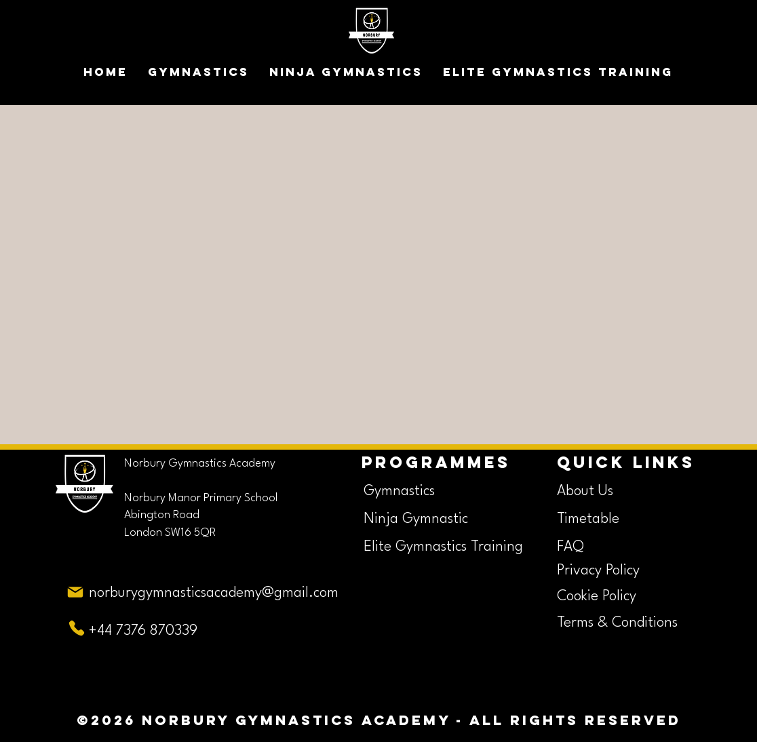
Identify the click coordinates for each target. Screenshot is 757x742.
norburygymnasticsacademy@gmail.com (213, 593)
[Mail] (75, 592)
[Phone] (76, 628)
